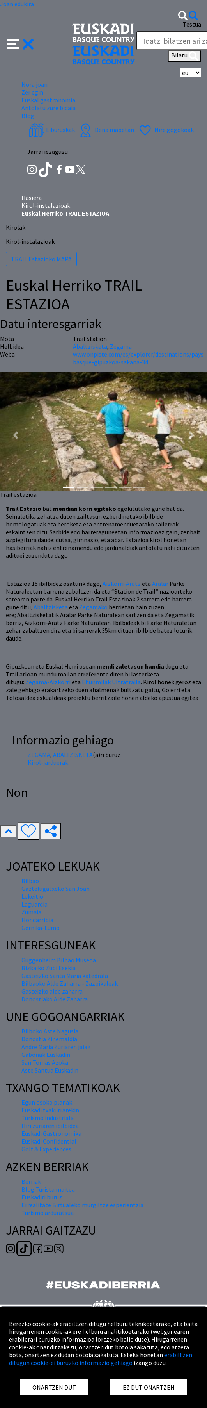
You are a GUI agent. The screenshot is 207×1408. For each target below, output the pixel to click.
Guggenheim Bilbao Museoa (58, 960)
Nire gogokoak (165, 130)
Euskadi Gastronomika (51, 1133)
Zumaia (31, 912)
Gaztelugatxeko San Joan (55, 888)
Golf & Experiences (46, 1149)
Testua (192, 24)
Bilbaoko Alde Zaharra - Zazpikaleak (69, 983)
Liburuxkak (52, 130)
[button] (20, 43)
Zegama (121, 346)
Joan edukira (17, 4)
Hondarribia (37, 920)
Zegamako (93, 607)
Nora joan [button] (34, 84)
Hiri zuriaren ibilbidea (50, 1126)
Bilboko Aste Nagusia (49, 1031)
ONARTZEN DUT (54, 1387)
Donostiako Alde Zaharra (54, 999)
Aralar (160, 583)
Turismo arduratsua (47, 1213)
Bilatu (184, 56)
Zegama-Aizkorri (48, 682)
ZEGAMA (39, 754)
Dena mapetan (106, 130)
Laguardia (34, 904)
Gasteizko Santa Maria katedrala (64, 976)
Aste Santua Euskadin (49, 1070)
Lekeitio (32, 896)
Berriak (31, 1181)
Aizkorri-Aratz (122, 583)
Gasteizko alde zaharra (52, 991)
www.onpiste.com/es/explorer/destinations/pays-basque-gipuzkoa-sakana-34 (139, 358)
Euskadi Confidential (48, 1141)
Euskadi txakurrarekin (50, 1110)
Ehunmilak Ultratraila (111, 682)
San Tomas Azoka (44, 1062)
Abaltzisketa (51, 607)
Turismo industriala (47, 1118)
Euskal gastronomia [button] (48, 100)
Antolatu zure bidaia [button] (48, 108)
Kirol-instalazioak (45, 205)
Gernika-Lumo (40, 928)
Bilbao (30, 881)
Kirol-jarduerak (48, 762)
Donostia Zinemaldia (49, 1039)
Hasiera (31, 198)
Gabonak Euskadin (45, 1054)
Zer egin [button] (32, 92)
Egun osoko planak (46, 1102)
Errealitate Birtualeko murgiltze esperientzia (82, 1205)
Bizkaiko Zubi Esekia (48, 968)
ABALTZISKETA (73, 754)
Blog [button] (27, 116)
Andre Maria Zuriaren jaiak (55, 1047)
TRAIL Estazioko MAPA (41, 259)
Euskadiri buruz (41, 1197)
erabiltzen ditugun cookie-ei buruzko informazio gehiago (100, 1359)
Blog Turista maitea (48, 1189)
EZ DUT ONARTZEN (149, 1387)
